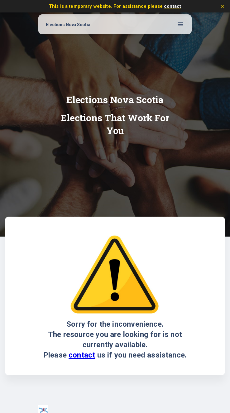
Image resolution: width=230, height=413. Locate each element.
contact (172, 6)
